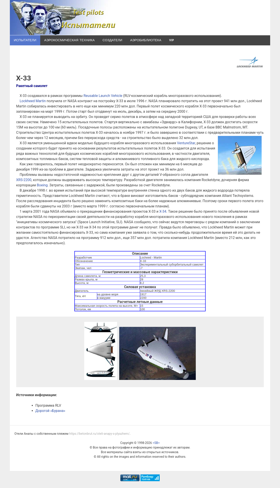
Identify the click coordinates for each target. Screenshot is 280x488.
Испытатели (25, 40)
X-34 (162, 211)
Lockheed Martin (33, 101)
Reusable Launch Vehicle (103, 96)
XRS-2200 (24, 180)
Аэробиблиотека (145, 40)
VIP (171, 40)
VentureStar (186, 143)
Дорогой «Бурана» (50, 411)
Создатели (112, 40)
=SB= (156, 443)
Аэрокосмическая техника (69, 40)
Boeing (42, 185)
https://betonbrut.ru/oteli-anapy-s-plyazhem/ (99, 433)
